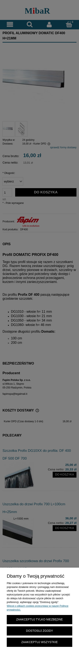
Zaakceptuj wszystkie (39, 642)
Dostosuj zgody (39, 630)
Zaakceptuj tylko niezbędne (39, 619)
